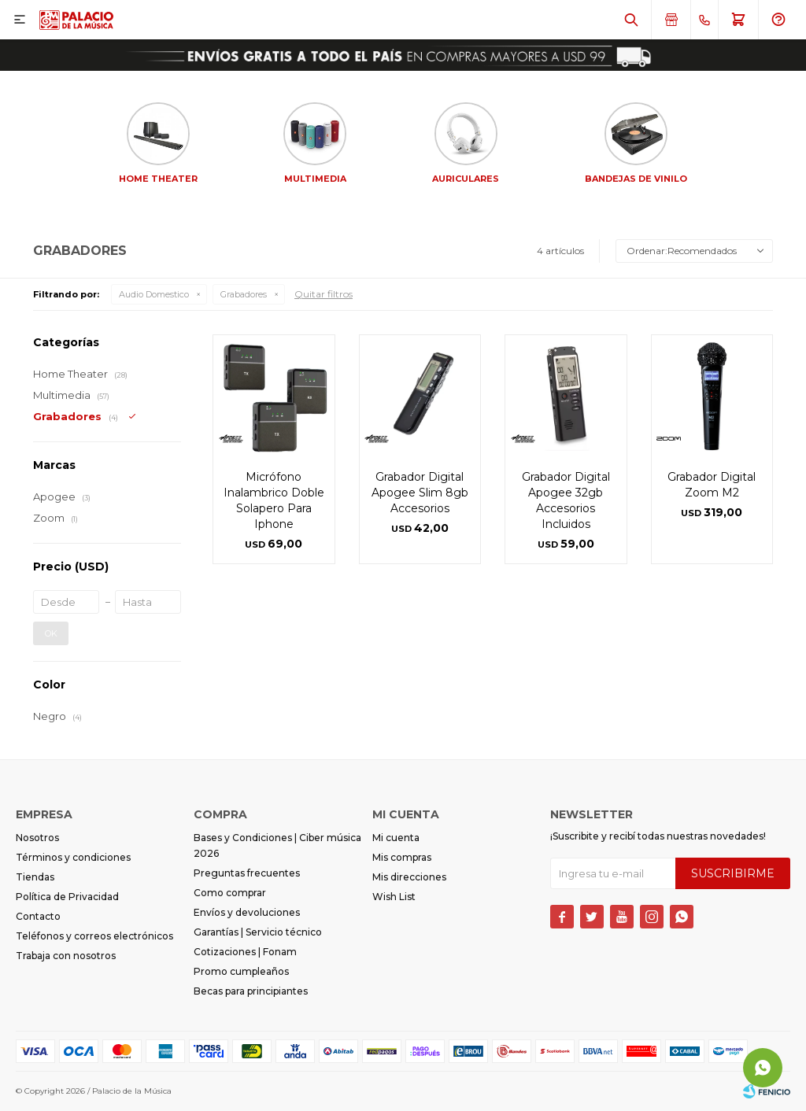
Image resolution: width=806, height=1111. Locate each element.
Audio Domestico (154, 294)
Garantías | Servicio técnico (258, 932)
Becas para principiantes (251, 991)
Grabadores (243, 294)
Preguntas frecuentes (247, 873)
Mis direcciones (409, 877)
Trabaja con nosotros (66, 956)
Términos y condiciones (73, 857)
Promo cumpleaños (241, 971)
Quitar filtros (323, 294)
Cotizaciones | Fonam (245, 952)
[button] (631, 19)
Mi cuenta (396, 837)
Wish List (394, 896)
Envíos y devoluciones (247, 912)
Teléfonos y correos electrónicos (94, 936)
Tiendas (35, 877)
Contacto (38, 916)
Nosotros (37, 837)
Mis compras (401, 857)
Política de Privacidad (67, 896)
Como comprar (230, 893)
